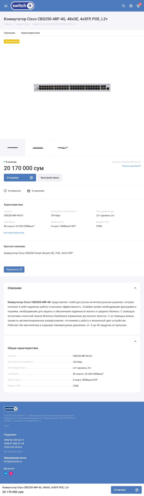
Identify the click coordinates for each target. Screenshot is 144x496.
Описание (9, 32)
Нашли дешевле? (131, 166)
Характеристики (30, 32)
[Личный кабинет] (131, 6)
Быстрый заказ (50, 177)
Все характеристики (14, 232)
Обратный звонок (13, 447)
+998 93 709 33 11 (14, 440)
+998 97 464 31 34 (14, 443)
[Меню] (6, 6)
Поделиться (14, 269)
